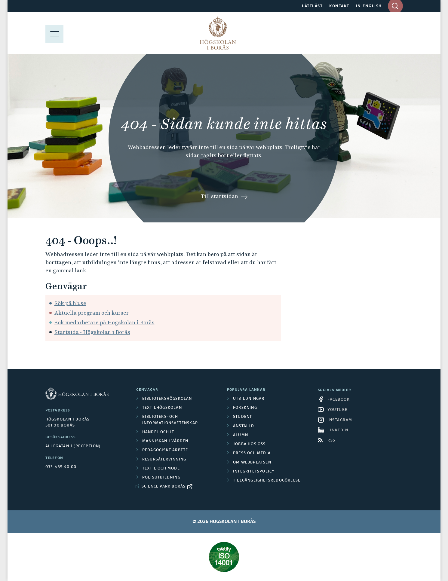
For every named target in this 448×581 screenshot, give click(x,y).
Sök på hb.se (70, 303)
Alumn (240, 435)
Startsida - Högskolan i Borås (92, 332)
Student (242, 417)
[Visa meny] (54, 33)
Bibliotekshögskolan (167, 399)
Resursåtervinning (164, 459)
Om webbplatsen (252, 462)
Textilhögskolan (162, 408)
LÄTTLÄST (312, 6)
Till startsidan (219, 196)
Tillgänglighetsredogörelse (266, 481)
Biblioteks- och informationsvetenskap (170, 420)
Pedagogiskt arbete (165, 450)
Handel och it (158, 432)
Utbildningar (248, 399)
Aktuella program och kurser (91, 313)
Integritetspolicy (254, 471)
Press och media (252, 453)
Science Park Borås (164, 487)
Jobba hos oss (249, 444)
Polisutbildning (161, 478)
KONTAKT (339, 6)
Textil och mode (161, 468)
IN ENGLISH (369, 6)
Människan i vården (165, 441)
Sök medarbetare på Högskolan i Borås (104, 322)
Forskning (245, 408)
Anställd (243, 426)
